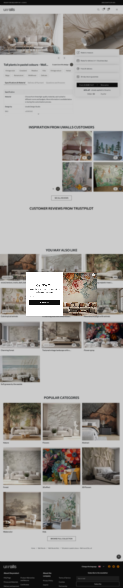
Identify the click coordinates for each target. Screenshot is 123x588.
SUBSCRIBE (44, 302)
